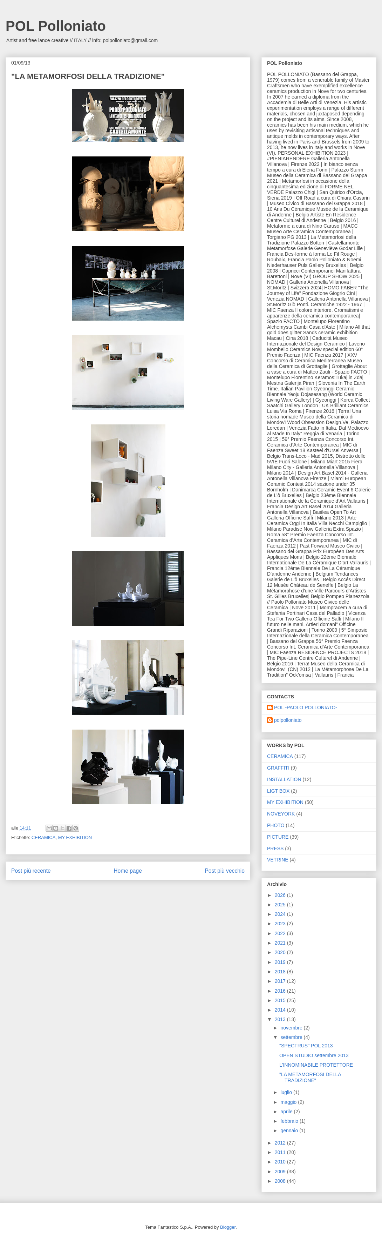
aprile (287, 1111)
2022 (281, 933)
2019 (281, 962)
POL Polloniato (56, 26)
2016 (281, 991)
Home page (128, 871)
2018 (281, 971)
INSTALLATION (284, 779)
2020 (281, 952)
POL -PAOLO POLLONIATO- (305, 707)
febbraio (289, 1121)
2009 (281, 1171)
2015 (281, 1000)
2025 (281, 904)
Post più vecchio (225, 871)
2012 (281, 1143)
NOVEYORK (281, 814)
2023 (281, 923)
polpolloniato (288, 720)
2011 (281, 1152)
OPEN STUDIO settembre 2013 (314, 1055)
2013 (281, 1019)
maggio (289, 1102)
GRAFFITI (278, 768)
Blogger (228, 1227)
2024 (281, 914)
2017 (281, 981)
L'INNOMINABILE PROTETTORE (316, 1065)
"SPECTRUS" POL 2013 (306, 1045)
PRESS (275, 848)
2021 (281, 943)
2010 (281, 1162)
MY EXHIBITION (75, 837)
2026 (281, 895)
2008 (281, 1181)
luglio (286, 1092)
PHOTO (276, 825)
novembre (291, 1028)
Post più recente (31, 871)
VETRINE (277, 860)
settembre (291, 1037)
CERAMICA (44, 837)
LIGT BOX (278, 791)
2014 (281, 1010)
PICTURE (277, 837)
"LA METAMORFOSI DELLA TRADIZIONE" (310, 1077)
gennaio (289, 1130)
